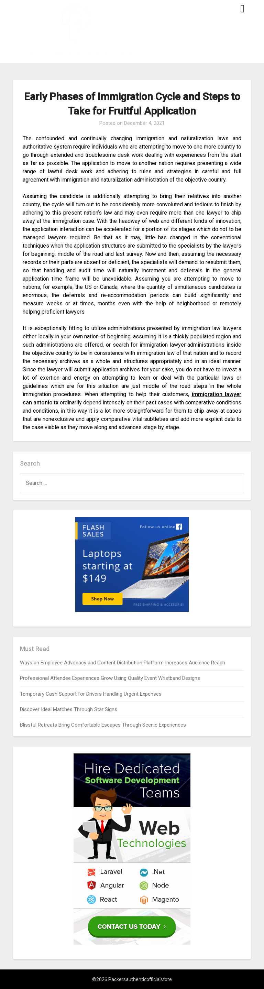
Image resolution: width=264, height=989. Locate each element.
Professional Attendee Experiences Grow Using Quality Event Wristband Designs (110, 678)
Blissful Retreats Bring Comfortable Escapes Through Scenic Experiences (103, 725)
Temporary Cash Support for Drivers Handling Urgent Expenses (91, 694)
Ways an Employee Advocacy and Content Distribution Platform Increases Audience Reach (122, 663)
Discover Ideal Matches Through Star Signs (68, 709)
